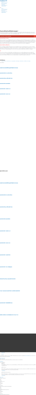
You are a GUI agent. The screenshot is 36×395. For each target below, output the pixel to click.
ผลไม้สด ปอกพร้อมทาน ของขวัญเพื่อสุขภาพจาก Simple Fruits (9, 314)
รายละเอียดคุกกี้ (3, 370)
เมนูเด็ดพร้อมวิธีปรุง (3, 12)
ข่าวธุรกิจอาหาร (3, 4)
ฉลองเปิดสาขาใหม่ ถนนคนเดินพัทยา (5, 83)
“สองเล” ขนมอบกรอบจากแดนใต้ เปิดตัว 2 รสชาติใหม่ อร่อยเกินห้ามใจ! (10, 290)
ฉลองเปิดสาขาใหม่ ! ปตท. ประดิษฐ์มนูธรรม (6, 266)
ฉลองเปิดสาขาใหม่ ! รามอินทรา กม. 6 (5, 88)
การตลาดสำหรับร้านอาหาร (4, 2)
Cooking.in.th (3, 0)
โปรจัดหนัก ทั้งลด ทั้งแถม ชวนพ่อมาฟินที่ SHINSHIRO (8, 278)
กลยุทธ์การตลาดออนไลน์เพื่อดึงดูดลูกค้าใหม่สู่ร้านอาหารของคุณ (9, 67)
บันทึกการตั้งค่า (1, 377)
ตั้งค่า (9, 356)
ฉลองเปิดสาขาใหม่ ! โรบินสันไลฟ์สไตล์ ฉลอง (6, 302)
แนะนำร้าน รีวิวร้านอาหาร (4, 11)
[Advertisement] (16, 128)
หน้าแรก (2, 8)
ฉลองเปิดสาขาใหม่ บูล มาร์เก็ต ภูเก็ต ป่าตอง (6, 78)
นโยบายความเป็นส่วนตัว (27, 355)
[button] (18, 7)
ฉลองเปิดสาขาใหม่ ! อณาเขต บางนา (5, 242)
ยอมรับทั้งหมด (1, 361)
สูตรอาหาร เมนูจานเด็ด (4, 3)
